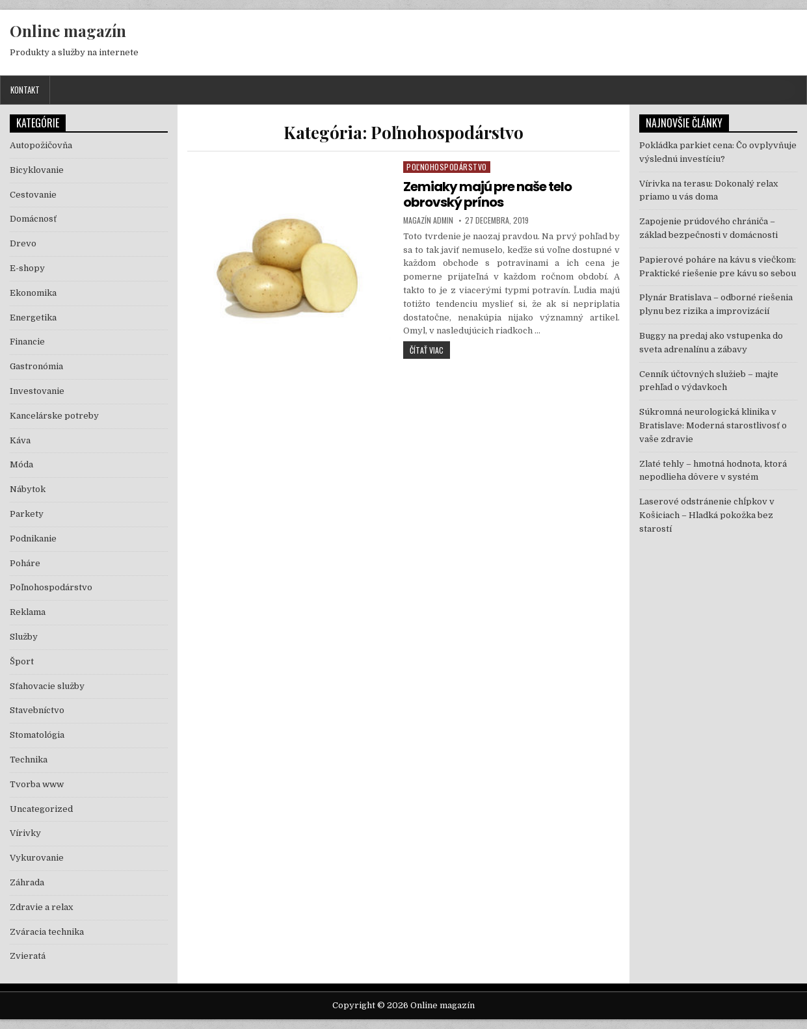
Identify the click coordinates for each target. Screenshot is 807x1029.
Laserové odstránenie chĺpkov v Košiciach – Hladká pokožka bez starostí (706, 515)
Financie (27, 341)
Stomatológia (37, 735)
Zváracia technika (47, 932)
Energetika (33, 317)
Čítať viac (430, 350)
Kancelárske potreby (54, 416)
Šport (22, 661)
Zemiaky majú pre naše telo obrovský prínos (487, 194)
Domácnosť (33, 219)
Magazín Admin (428, 220)
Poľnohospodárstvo (446, 166)
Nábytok (28, 489)
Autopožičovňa (41, 145)
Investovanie (37, 391)
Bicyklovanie (37, 170)
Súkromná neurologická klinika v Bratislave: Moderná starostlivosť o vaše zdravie (713, 425)
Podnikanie (33, 538)
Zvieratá (28, 956)
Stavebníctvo (37, 710)
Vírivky (25, 833)
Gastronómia (36, 366)
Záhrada (27, 882)
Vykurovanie (37, 858)
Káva (20, 440)
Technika (28, 759)
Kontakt (25, 89)
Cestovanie (33, 195)
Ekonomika (33, 293)
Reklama (28, 612)
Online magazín (68, 30)
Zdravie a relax (41, 907)
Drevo (23, 243)
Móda (21, 464)
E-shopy (27, 268)
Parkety (27, 514)
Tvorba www (37, 784)
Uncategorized (41, 809)
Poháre (25, 563)
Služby (24, 637)
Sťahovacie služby (47, 686)
